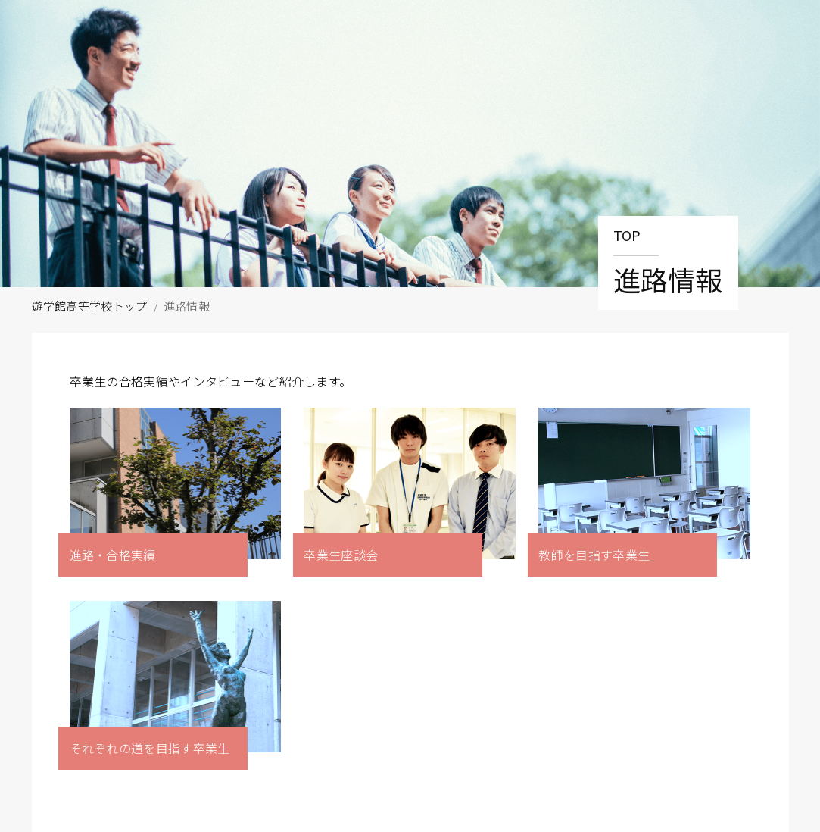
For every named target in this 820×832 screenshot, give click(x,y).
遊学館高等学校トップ (90, 306)
